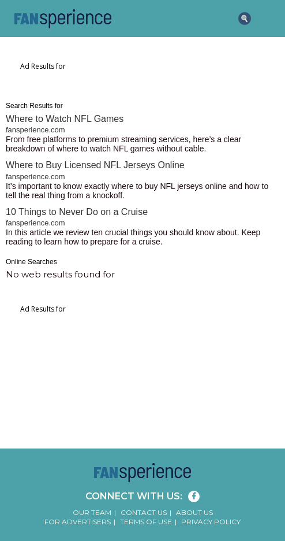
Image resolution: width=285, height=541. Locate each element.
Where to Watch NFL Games (64, 119)
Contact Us (144, 512)
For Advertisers (77, 521)
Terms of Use (146, 521)
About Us (194, 512)
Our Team (92, 512)
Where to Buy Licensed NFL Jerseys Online (95, 165)
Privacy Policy (211, 521)
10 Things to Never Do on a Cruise (77, 212)
